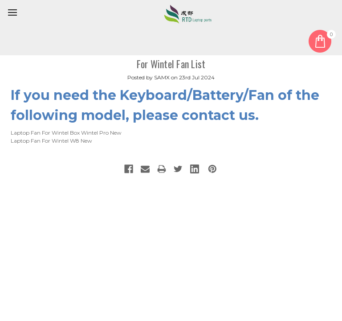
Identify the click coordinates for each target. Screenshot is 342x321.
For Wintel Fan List (171, 64)
